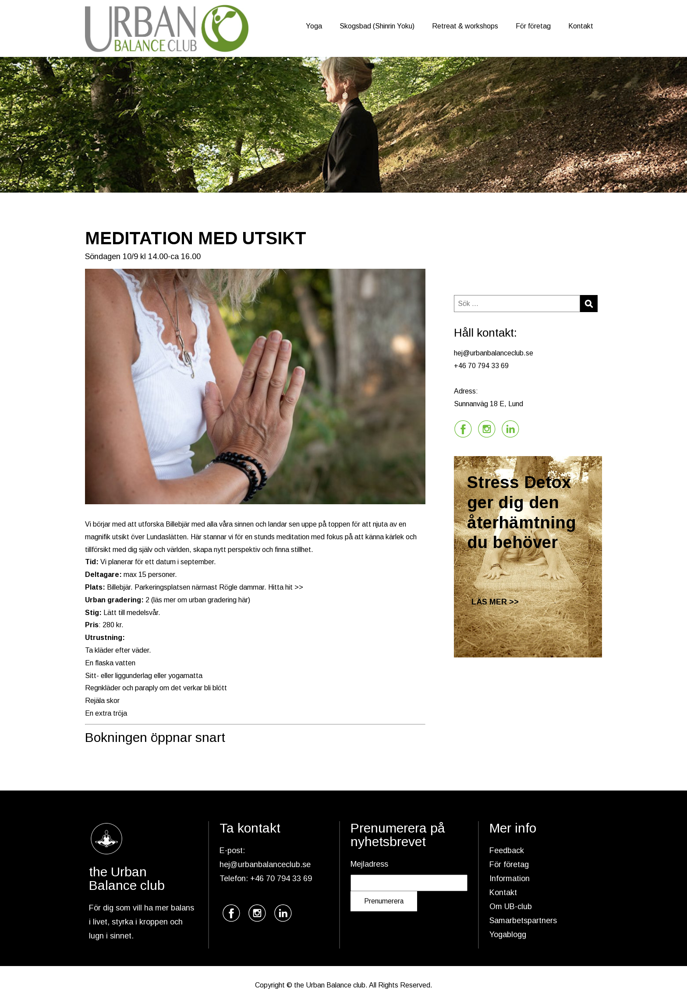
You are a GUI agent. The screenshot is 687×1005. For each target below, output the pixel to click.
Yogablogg (507, 934)
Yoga (314, 26)
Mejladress (369, 864)
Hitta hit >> (285, 587)
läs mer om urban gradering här (200, 600)
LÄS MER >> (495, 601)
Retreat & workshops (465, 26)
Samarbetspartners (523, 920)
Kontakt (580, 26)
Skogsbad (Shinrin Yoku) (377, 26)
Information (509, 878)
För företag (533, 26)
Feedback (506, 850)
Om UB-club (510, 906)
